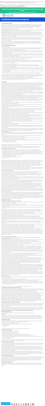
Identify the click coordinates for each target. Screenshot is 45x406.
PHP (40, 15)
